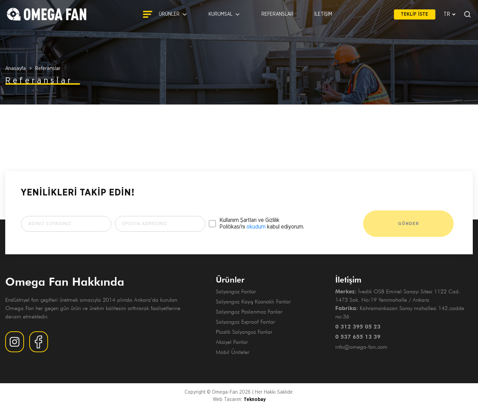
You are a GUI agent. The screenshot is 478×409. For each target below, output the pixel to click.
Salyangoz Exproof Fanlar (245, 321)
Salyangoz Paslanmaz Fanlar (249, 311)
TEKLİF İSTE (414, 14)
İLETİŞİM (323, 14)
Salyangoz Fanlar (236, 291)
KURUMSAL (225, 14)
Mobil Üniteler (232, 352)
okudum (256, 227)
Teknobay (255, 399)
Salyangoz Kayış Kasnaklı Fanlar (253, 301)
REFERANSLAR (277, 14)
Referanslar (48, 68)
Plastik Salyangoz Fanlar (244, 332)
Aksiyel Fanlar (232, 342)
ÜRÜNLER (165, 14)
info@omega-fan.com (361, 347)
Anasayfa (15, 68)
